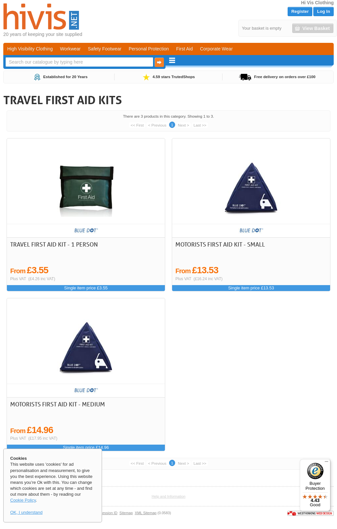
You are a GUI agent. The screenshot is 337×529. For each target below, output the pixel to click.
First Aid (184, 48)
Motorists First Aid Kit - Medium (57, 404)
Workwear (70, 48)
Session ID (108, 513)
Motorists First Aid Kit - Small (220, 244)
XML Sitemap (146, 513)
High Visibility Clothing (30, 48)
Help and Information (169, 496)
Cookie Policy (23, 500)
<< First (137, 125)
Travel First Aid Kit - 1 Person (54, 244)
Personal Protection (149, 48)
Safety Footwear (104, 48)
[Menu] (326, 463)
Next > (183, 125)
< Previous (157, 125)
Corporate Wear (216, 48)
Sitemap (126, 513)
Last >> (200, 125)
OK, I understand (26, 512)
